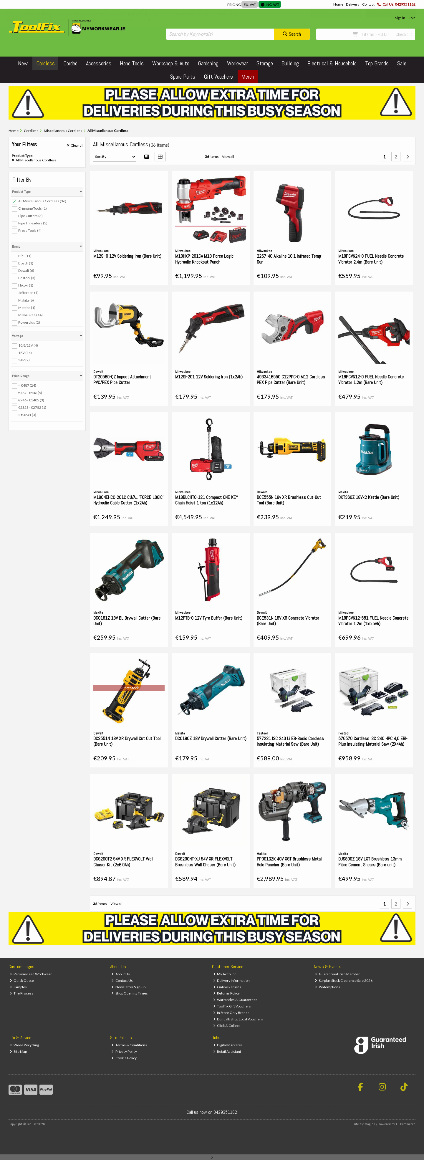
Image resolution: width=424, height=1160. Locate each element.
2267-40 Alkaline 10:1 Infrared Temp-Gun (289, 259)
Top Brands (377, 63)
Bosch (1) (25, 263)
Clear (75, 145)
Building (290, 63)
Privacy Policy (124, 1051)
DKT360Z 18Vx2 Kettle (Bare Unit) (368, 497)
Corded (70, 63)
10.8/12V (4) (28, 345)
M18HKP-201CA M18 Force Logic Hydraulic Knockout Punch (204, 259)
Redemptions (327, 987)
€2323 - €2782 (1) (32, 407)
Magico (370, 1124)
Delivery (352, 4)
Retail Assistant (227, 1051)
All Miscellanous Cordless (34, 160)
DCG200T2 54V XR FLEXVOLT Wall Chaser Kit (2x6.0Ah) (123, 862)
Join (412, 18)
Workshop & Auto (170, 63)
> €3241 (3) (27, 415)
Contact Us (122, 980)
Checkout (404, 34)
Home (338, 4)
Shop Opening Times (129, 993)
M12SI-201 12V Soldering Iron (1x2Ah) (209, 377)
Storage (264, 63)
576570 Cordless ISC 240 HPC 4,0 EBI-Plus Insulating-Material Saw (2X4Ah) (373, 741)
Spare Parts (182, 76)
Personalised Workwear (31, 974)
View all (228, 156)
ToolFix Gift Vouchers (232, 1006)
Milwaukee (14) (30, 315)
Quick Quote (22, 980)
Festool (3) (26, 278)
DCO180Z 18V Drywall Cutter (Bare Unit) (210, 738)
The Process (22, 993)
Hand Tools (132, 63)
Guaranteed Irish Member (337, 974)
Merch (247, 76)
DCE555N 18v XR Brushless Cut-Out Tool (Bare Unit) (289, 500)
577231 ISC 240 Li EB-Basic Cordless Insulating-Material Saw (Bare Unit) (290, 741)
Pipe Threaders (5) (32, 223)
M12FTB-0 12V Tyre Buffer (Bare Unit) (208, 618)
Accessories (98, 63)
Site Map (18, 1051)
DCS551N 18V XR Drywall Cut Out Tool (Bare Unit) (126, 741)
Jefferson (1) (28, 292)
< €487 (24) (27, 385)
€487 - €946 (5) (30, 392)
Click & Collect (226, 1025)
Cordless (45, 63)
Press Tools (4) (30, 230)
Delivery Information (231, 980)
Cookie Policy (124, 1058)
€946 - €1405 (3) (31, 400)
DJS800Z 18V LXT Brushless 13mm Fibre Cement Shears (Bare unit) (370, 862)
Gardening (208, 63)
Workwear (237, 63)
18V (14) (25, 352)
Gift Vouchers (218, 76)
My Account (224, 974)
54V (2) (24, 360)
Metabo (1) (26, 307)
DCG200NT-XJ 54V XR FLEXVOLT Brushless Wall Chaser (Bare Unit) (205, 862)
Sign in (400, 18)
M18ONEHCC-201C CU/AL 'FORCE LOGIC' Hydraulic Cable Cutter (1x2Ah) (128, 500)
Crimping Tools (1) (32, 208)
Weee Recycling (24, 1045)
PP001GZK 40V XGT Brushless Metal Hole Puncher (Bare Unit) (289, 862)
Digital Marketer (228, 1045)
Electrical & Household (332, 63)
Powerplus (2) (29, 322)
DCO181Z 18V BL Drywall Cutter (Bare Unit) (126, 621)
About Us (120, 974)
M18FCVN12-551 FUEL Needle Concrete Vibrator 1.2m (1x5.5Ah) (373, 621)
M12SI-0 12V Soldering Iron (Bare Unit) (127, 256)
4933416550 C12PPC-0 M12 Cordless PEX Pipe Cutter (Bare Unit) (291, 379)
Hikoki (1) (25, 285)
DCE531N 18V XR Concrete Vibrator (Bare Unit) (288, 621)
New (23, 63)
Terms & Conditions (129, 1045)
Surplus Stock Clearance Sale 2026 (343, 980)
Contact (368, 4)
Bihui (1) (25, 256)
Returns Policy (226, 993)
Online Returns (227, 987)
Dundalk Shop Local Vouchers (238, 1019)
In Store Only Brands (231, 1012)
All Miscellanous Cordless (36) (42, 201)
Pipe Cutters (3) (30, 216)
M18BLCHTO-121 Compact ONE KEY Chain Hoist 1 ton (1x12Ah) (206, 500)
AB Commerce (405, 1124)
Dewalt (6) (26, 270)
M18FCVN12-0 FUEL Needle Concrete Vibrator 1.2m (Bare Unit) (371, 379)
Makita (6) (26, 300)
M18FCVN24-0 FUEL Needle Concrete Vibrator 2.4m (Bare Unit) (371, 259)
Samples (18, 987)
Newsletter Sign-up (128, 987)
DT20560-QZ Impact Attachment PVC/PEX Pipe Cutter (122, 379)
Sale (401, 63)
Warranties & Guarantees (235, 999)
